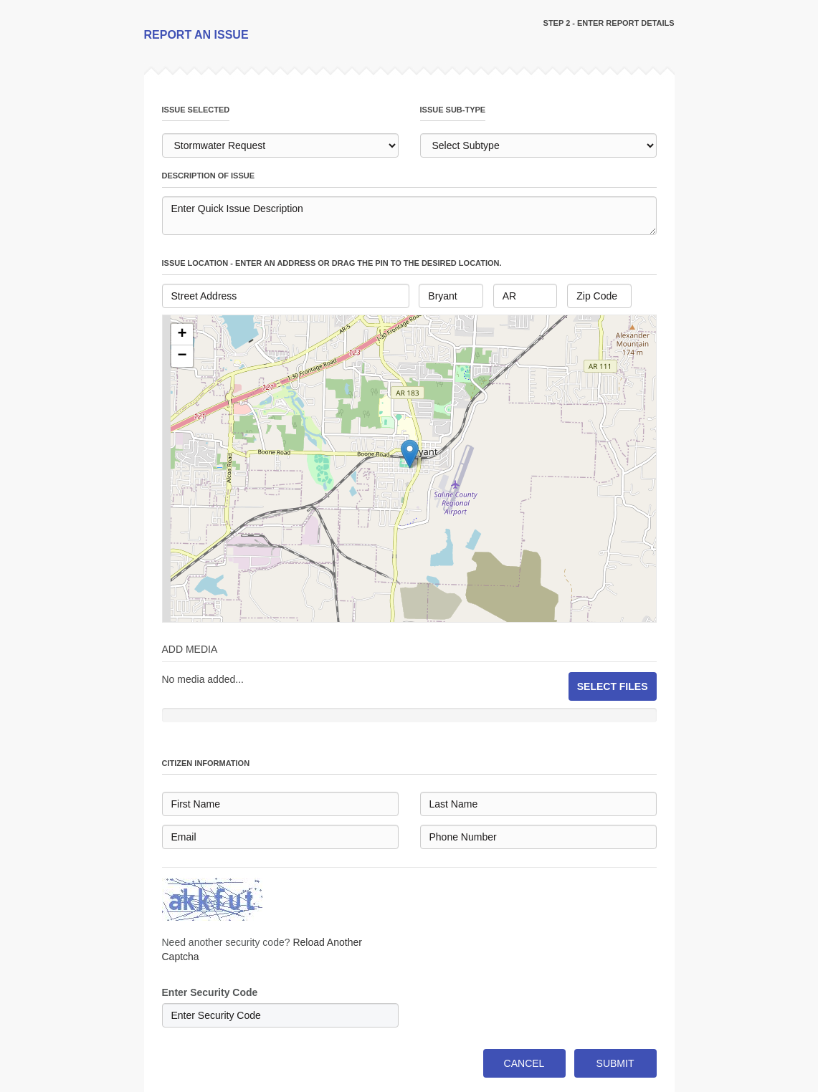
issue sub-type (453, 109)
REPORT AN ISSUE (196, 35)
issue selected (196, 109)
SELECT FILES (612, 686)
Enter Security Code (210, 992)
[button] (182, 334)
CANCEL (524, 1063)
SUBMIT (615, 1063)
